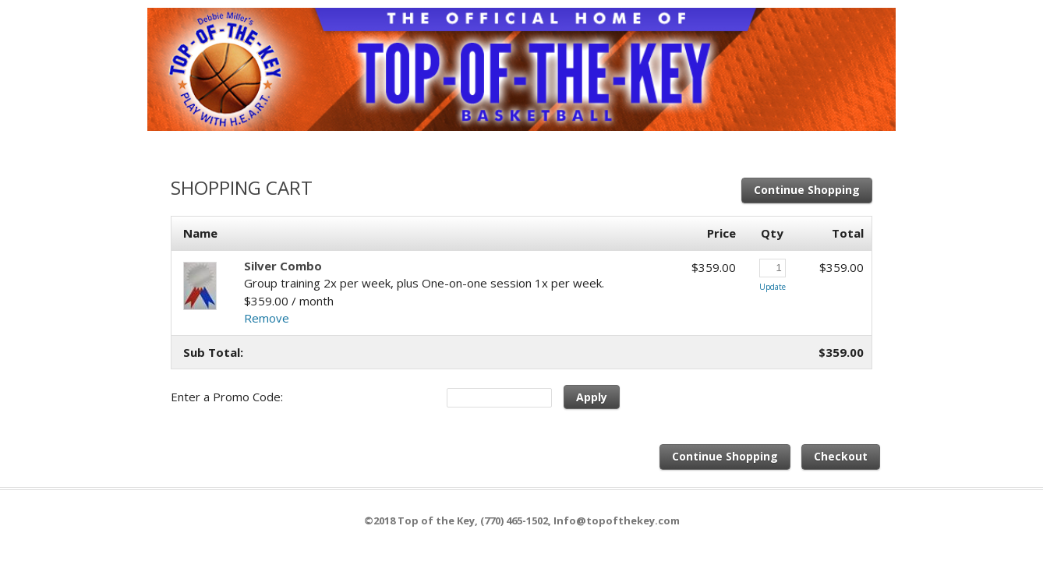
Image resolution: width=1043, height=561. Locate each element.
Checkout (841, 456)
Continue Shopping (807, 189)
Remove (266, 318)
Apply (591, 397)
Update (772, 286)
